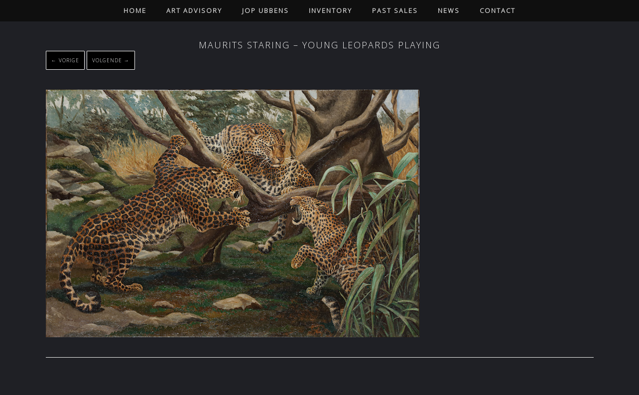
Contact (497, 10)
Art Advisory (194, 10)
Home (135, 10)
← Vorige (65, 60)
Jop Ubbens (265, 10)
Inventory (330, 10)
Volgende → (110, 60)
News (449, 10)
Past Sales (395, 10)
